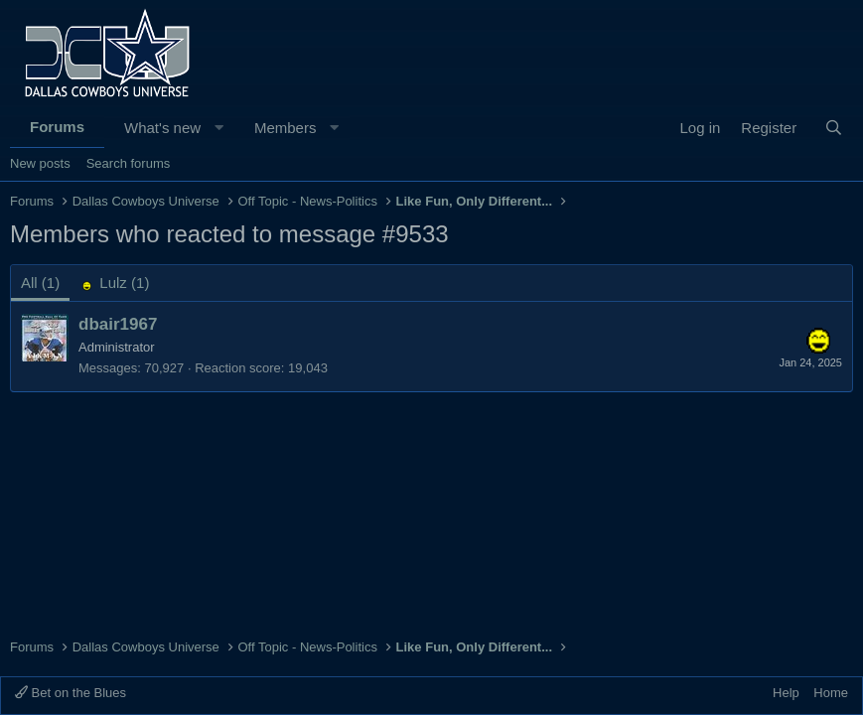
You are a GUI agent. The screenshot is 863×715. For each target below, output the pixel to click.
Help (786, 692)
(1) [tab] (40, 282)
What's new (162, 127)
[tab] (114, 283)
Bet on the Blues (70, 692)
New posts (40, 163)
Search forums (128, 163)
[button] (219, 128)
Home (830, 692)
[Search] (833, 128)
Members (285, 127)
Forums (57, 126)
